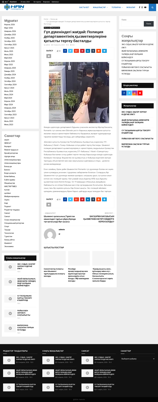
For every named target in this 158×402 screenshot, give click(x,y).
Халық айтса (9, 240)
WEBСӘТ (7, 143)
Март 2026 (8, 28)
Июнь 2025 (8, 55)
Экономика (8, 246)
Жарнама (46, 2)
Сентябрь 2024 (10, 85)
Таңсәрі (7, 230)
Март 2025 (8, 65)
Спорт (6, 226)
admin (48, 45)
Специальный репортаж (14, 223)
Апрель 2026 (9, 25)
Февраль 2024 (10, 108)
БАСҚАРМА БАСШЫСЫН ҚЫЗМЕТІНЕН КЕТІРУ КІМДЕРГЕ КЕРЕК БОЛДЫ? (98, 219)
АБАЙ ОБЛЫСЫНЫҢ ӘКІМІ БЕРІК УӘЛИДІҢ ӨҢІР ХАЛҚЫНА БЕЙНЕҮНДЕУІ (26, 282)
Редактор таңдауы (12, 210)
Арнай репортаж (11, 153)
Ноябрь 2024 (9, 78)
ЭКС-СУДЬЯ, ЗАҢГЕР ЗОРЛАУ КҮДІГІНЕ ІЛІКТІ (26, 266)
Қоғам (7, 190)
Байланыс (55, 2)
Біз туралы (37, 2)
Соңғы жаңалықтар (12, 220)
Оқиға (6, 200)
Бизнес (7, 170)
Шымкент (8, 243)
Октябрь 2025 (10, 41)
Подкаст (7, 206)
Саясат (7, 213)
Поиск (124, 20)
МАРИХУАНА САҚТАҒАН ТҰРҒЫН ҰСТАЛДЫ (25, 327)
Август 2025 (9, 48)
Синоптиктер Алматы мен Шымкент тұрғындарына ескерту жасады (54, 272)
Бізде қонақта (10, 173)
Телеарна (116, 7)
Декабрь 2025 (10, 35)
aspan (6, 140)
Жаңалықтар (99, 7)
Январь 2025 (9, 71)
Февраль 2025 (10, 68)
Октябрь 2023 (10, 111)
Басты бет (84, 7)
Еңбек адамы (9, 180)
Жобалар (130, 7)
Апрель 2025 (9, 61)
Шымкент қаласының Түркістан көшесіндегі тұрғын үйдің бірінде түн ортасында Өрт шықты (60, 219)
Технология (9, 233)
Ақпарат (7, 146)
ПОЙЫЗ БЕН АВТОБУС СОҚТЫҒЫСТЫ (23, 313)
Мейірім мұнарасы (11, 196)
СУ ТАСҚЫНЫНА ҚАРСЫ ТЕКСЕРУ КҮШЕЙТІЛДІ (24, 298)
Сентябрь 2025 (10, 45)
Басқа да (47, 27)
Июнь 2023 (8, 125)
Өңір (6, 203)
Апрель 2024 (9, 101)
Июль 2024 (8, 91)
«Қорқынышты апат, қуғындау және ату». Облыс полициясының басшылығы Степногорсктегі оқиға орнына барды (102, 275)
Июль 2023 (8, 121)
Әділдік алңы (9, 156)
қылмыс (7, 193)
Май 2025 (8, 58)
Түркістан (8, 236)
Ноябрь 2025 (9, 38)
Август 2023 (9, 118)
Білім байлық (9, 176)
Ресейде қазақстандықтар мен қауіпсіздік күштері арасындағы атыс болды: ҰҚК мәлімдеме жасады (78, 275)
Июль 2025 (8, 51)
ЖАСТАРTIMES (10, 186)
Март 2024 (8, 105)
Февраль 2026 (10, 31)
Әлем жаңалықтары (12, 160)
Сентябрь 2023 (10, 115)
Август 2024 (9, 88)
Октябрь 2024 (10, 81)
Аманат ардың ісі (11, 150)
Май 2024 (8, 98)
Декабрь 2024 (10, 75)
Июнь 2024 (8, 95)
